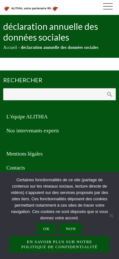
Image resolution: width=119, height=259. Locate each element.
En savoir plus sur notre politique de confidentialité (59, 244)
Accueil (10, 47)
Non (71, 228)
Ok (46, 228)
